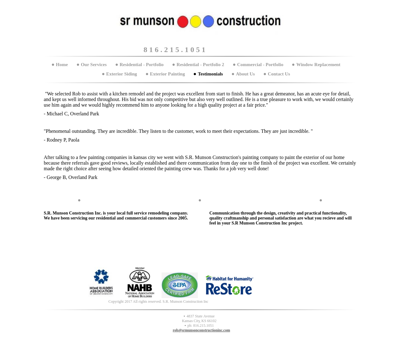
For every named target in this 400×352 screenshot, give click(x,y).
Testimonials (210, 73)
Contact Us (279, 73)
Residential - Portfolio (142, 64)
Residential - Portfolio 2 (200, 64)
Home (62, 64)
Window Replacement (318, 64)
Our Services (94, 64)
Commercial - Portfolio (260, 64)
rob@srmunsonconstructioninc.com (201, 330)
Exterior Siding (121, 73)
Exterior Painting (167, 73)
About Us (245, 73)
